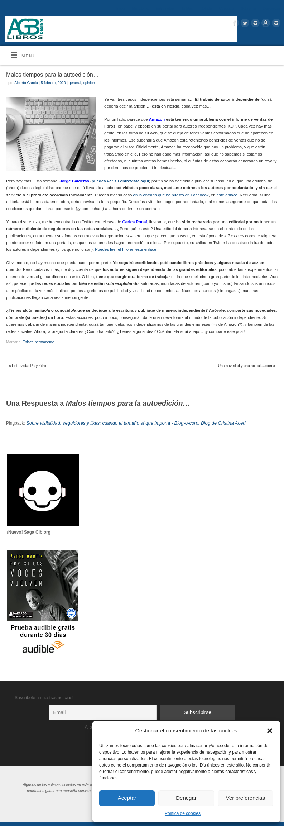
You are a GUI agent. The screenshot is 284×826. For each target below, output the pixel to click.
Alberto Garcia (26, 83)
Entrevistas (165, 8)
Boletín (206, 8)
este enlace (227, 195)
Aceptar (127, 798)
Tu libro (187, 8)
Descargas (271, 8)
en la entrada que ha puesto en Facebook (171, 195)
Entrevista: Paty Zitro (27, 366)
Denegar (186, 798)
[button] (269, 730)
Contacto (226, 8)
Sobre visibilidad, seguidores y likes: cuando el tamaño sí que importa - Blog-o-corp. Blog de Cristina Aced (135, 423)
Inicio (120, 8)
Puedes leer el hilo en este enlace (125, 249)
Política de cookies (183, 813)
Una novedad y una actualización (246, 366)
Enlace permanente (38, 342)
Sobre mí (248, 8)
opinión (89, 83)
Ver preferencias (245, 798)
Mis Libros (140, 8)
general (75, 83)
